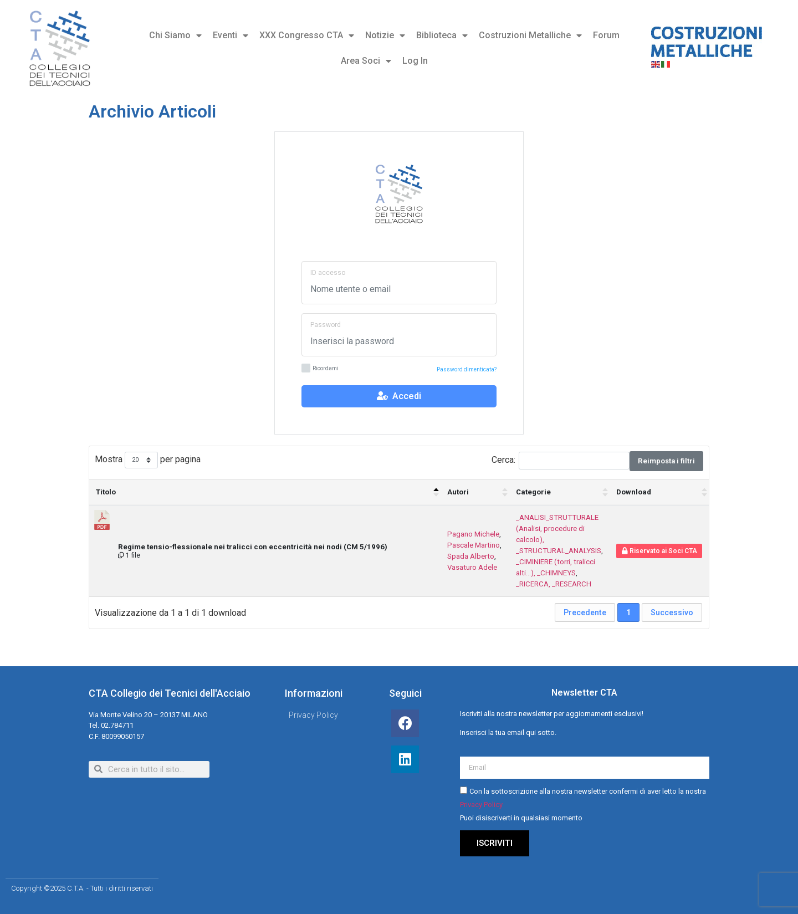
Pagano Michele (473, 534)
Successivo (672, 612)
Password (325, 324)
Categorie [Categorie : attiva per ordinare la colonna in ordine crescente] (533, 492)
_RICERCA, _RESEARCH (553, 584)
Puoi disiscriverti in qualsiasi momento (521, 818)
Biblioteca (442, 35)
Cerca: (561, 460)
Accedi (399, 396)
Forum (606, 35)
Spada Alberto (470, 556)
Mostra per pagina (148, 460)
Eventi (230, 35)
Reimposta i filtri (666, 461)
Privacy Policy (481, 805)
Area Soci (366, 61)
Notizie (385, 35)
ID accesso (327, 272)
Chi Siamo (175, 35)
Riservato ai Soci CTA (659, 551)
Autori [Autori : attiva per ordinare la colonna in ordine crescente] (458, 492)
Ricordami (320, 368)
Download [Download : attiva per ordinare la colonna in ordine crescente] (633, 492)
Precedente (585, 612)
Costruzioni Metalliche (530, 35)
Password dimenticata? (467, 369)
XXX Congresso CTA (306, 35)
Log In (415, 60)
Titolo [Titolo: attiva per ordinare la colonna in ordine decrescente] (106, 492)
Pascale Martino (473, 545)
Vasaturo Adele (472, 567)
